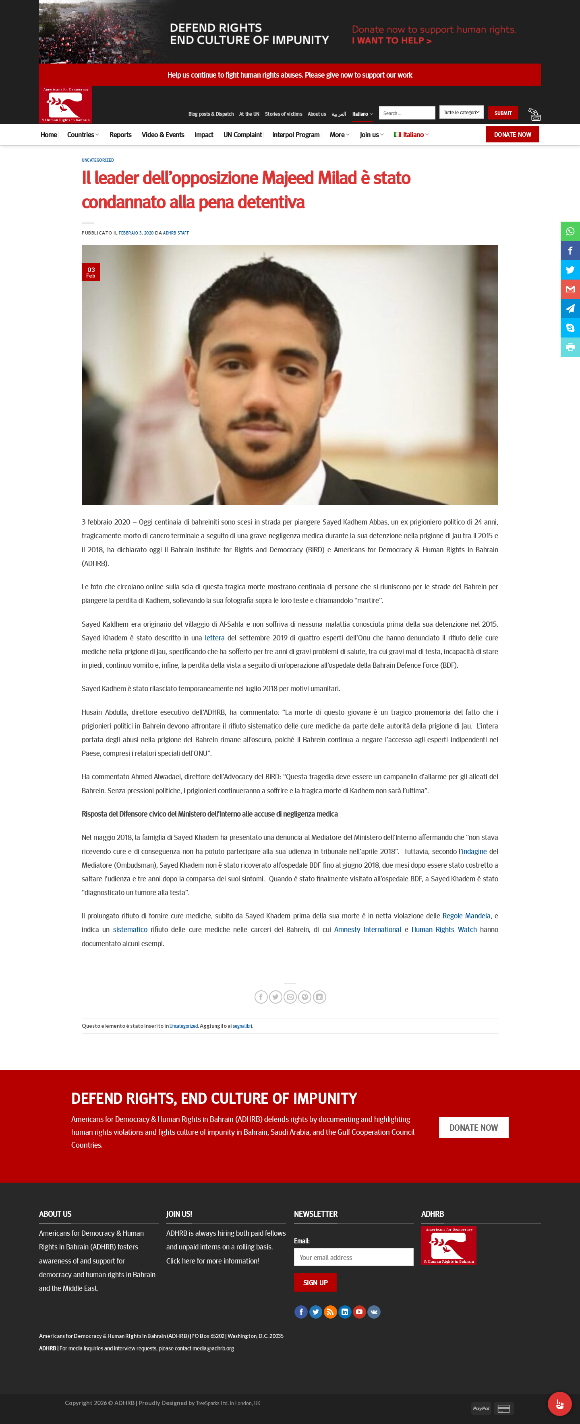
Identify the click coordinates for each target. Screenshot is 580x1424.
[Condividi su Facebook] (261, 997)
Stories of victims (283, 113)
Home (49, 134)
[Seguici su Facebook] (301, 1312)
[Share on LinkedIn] (319, 997)
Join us (372, 134)
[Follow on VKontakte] (374, 1312)
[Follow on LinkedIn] (345, 1312)
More (340, 134)
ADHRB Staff (176, 233)
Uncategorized (98, 160)
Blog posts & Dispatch (211, 113)
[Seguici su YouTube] (359, 1312)
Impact (204, 134)
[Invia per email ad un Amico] (290, 997)
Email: (301, 1240)
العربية (339, 113)
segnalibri (242, 1025)
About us (317, 113)
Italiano (363, 114)
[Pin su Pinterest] (304, 997)
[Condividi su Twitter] (275, 997)
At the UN (249, 113)
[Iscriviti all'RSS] (330, 1312)
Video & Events (163, 134)
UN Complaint (243, 134)
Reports (120, 134)
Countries (83, 134)
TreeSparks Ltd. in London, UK (228, 1403)
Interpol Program (295, 134)
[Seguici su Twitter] (316, 1312)
